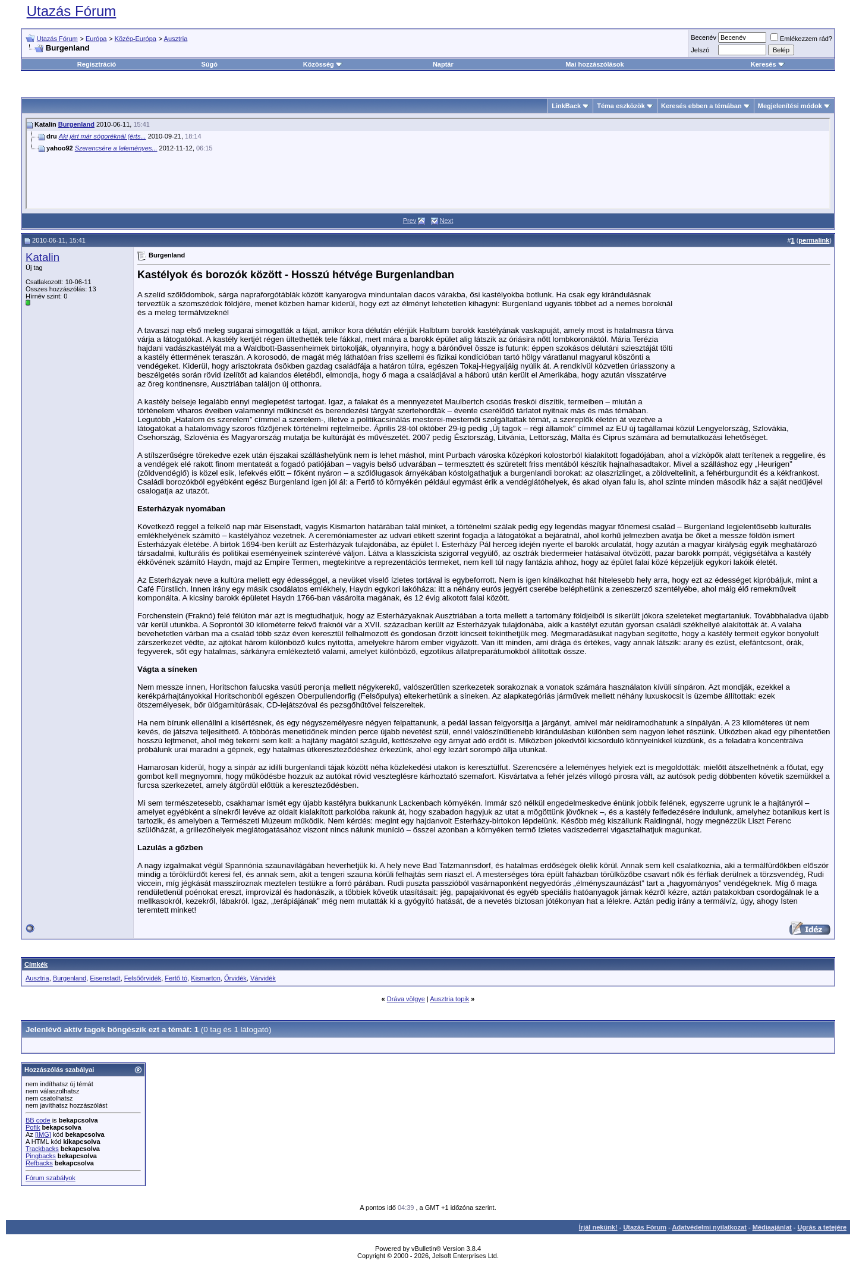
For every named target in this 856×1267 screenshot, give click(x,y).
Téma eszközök (621, 105)
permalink (813, 240)
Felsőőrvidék (142, 978)
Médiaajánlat (772, 1227)
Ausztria (176, 38)
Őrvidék (235, 978)
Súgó (209, 64)
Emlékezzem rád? (801, 38)
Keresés (768, 64)
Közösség (322, 64)
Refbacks (39, 1163)
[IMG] (43, 1134)
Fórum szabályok (50, 1177)
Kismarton (206, 978)
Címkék (36, 964)
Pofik (33, 1127)
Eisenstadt (105, 978)
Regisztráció (96, 64)
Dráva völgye (406, 998)
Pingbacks (41, 1155)
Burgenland (76, 124)
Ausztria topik (449, 998)
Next (447, 220)
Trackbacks (42, 1148)
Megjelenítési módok (790, 105)
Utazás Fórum (72, 11)
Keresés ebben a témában (701, 105)
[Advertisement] (750, 343)
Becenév (703, 37)
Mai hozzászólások (594, 64)
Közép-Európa (135, 38)
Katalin (42, 257)
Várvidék (263, 978)
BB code (38, 1120)
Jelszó (700, 50)
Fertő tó (176, 978)
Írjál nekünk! (598, 1227)
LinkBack (566, 105)
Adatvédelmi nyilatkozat (709, 1227)
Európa (96, 38)
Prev (410, 220)
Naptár (443, 64)
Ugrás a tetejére (821, 1227)
